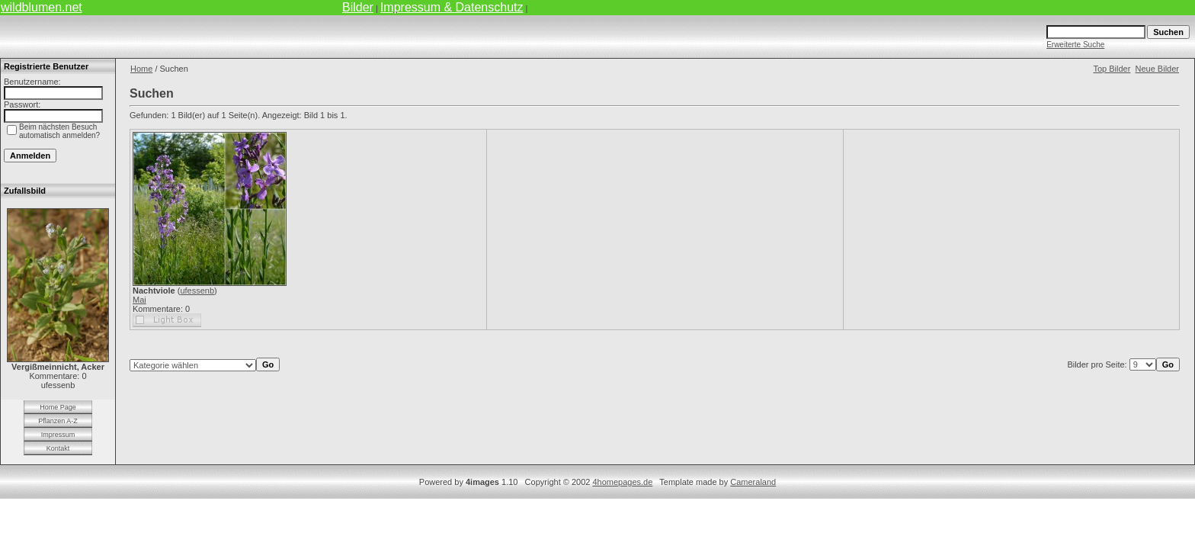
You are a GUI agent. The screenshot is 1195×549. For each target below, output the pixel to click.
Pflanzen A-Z (58, 421)
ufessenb (197, 290)
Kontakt (58, 448)
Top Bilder (1111, 68)
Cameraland (753, 481)
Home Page (58, 407)
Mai (139, 299)
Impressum (58, 434)
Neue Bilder (1157, 68)
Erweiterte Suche (1075, 44)
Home (141, 68)
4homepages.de (622, 481)
